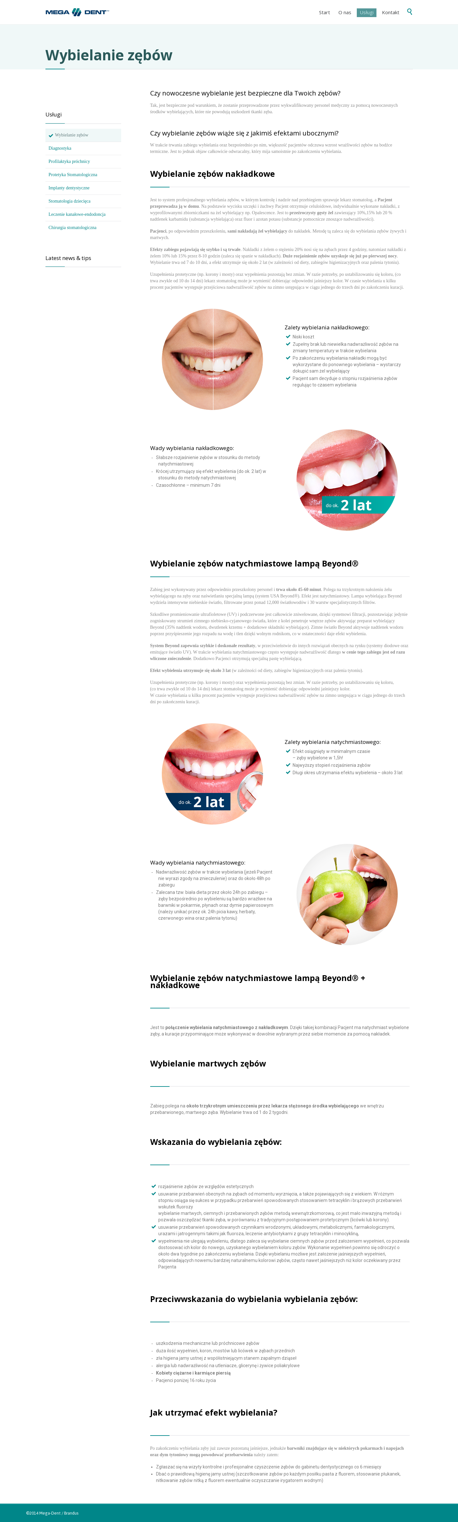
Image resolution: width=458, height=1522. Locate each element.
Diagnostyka (60, 148)
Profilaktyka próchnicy (69, 161)
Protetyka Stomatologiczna (73, 174)
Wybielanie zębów (72, 135)
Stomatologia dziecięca (70, 201)
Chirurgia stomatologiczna (73, 227)
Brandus (71, 1513)
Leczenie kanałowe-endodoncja (77, 214)
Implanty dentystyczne (69, 187)
